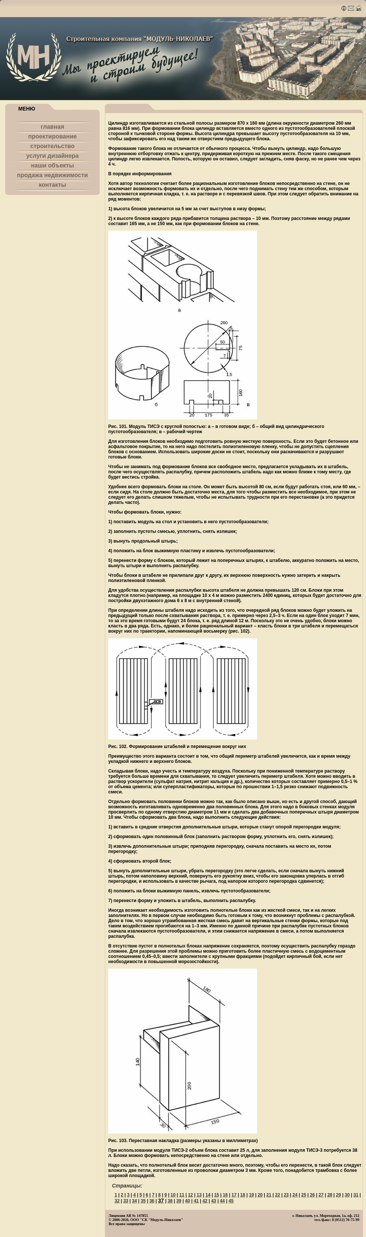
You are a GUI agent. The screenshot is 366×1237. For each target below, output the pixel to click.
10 (173, 1195)
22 (277, 1195)
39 (178, 1201)
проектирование (52, 136)
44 (222, 1201)
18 (242, 1195)
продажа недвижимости (52, 175)
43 (213, 1201)
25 (303, 1195)
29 (338, 1195)
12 (190, 1195)
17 (233, 1195)
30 (347, 1195)
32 (117, 1201)
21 (268, 1195)
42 (204, 1201)
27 (321, 1195)
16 (225, 1195)
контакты (52, 185)
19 (251, 1195)
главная (52, 127)
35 (143, 1201)
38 (170, 1201)
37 (161, 1201)
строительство (52, 146)
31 (355, 1195)
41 (196, 1201)
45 (231, 1201)
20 (260, 1195)
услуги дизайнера (52, 156)
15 (216, 1195)
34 (134, 1201)
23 (286, 1195)
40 (187, 1201)
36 (152, 1201)
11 (181, 1195)
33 (125, 1201)
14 (207, 1195)
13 (199, 1195)
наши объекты (52, 165)
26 (312, 1195)
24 (294, 1195)
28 (329, 1195)
